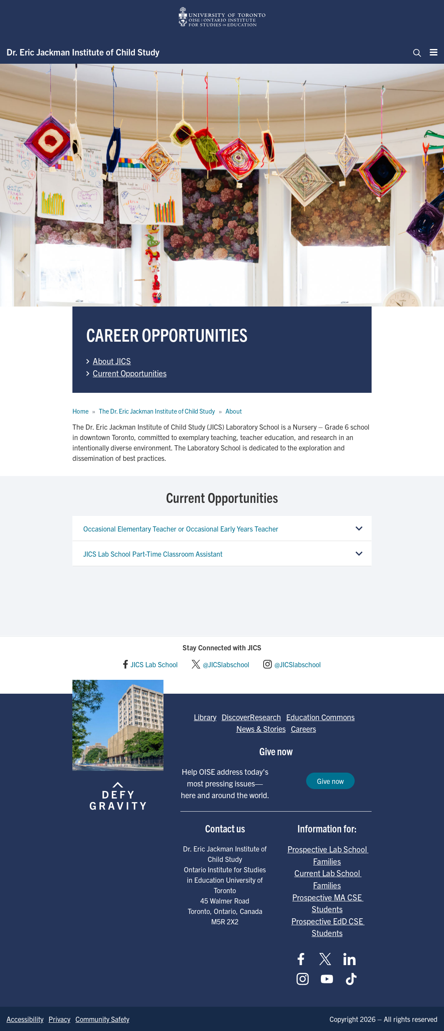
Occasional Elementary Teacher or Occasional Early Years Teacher (180, 528)
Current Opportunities (129, 373)
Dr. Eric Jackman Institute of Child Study (83, 51)
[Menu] (430, 52)
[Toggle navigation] (414, 52)
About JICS (112, 361)
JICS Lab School (154, 664)
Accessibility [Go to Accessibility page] (25, 1019)
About (233, 411)
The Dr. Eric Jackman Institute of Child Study (157, 411)
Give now (330, 781)
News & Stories (261, 729)
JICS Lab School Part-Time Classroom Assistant (152, 553)
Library (205, 717)
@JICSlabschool (226, 664)
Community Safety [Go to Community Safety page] (102, 1019)
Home (80, 411)
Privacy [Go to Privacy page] (59, 1019)
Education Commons (320, 717)
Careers (303, 729)
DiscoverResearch (251, 717)
